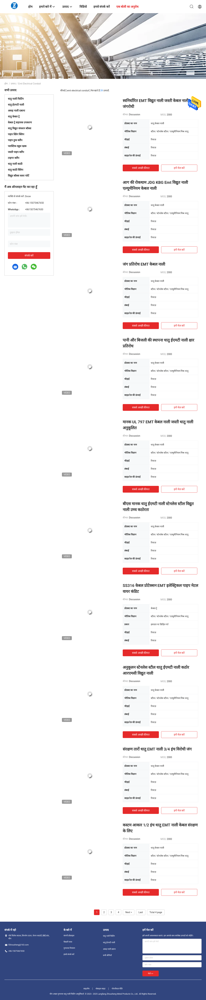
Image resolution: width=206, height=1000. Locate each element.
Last (140, 912)
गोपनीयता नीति (117, 989)
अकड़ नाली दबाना (16, 110)
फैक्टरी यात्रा (68, 942)
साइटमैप (86, 989)
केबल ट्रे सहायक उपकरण (20, 122)
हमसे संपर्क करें (69, 954)
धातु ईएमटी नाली (16, 104)
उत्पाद (13, 83)
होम (6, 83)
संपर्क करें (29, 255)
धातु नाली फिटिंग (16, 98)
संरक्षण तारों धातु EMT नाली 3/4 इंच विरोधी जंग (157, 749)
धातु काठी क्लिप (15, 169)
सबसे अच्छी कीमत (141, 168)
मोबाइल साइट (100, 989)
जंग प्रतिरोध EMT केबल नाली (144, 264)
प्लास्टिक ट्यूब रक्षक (17, 146)
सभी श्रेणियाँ (107, 955)
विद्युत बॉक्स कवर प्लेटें (18, 175)
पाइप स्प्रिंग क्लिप (16, 134)
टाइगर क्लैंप (13, 157)
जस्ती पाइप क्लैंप (16, 152)
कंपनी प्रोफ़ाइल (69, 935)
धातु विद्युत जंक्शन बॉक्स (19, 128)
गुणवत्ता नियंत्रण (69, 948)
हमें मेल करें (179, 168)
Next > (128, 912)
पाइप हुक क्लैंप (15, 140)
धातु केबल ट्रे (14, 116)
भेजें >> (150, 973)
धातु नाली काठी (15, 163)
